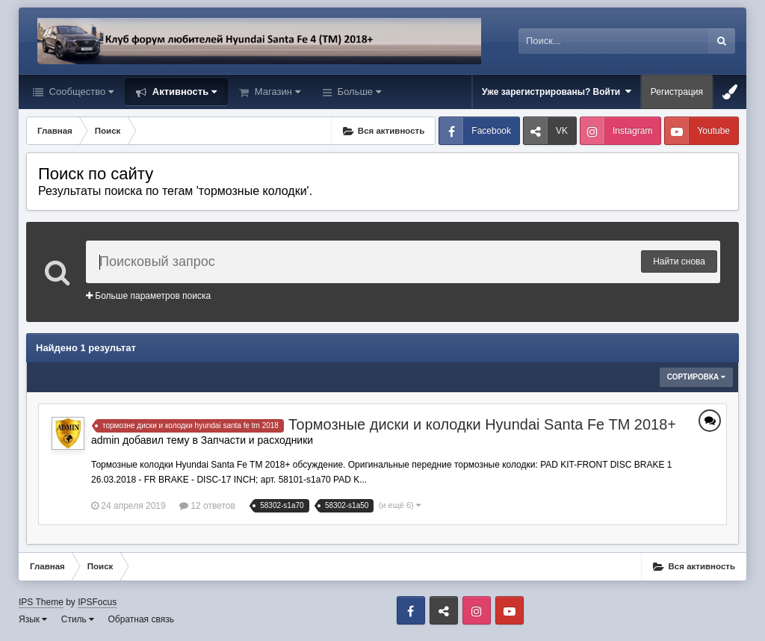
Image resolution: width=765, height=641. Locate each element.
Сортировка (696, 377)
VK (562, 131)
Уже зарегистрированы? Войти (556, 91)
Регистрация (677, 92)
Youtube (713, 131)
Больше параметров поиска (148, 296)
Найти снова (679, 261)
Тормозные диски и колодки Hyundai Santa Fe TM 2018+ (482, 424)
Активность (183, 91)
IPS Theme (41, 602)
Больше (358, 91)
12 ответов (207, 506)
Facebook (491, 131)
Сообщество (80, 91)
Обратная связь (141, 619)
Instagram (632, 131)
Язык (33, 619)
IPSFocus (97, 602)
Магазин (276, 91)
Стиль (77, 619)
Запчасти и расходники (257, 440)
